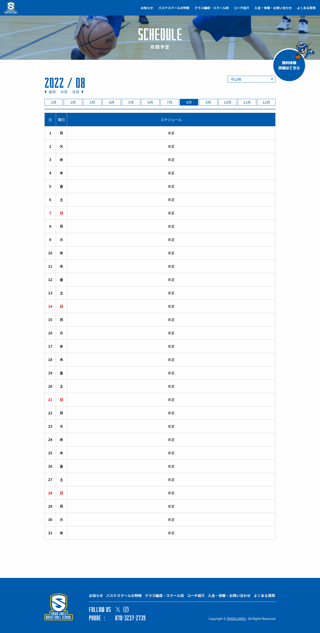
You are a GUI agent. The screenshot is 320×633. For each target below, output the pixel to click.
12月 (266, 102)
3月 (92, 102)
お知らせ (147, 8)
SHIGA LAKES (236, 618)
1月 (53, 102)
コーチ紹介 (241, 8)
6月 (150, 102)
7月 (169, 102)
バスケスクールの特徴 (173, 8)
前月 (52, 91)
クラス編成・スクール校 (211, 8)
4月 (111, 102)
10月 (228, 102)
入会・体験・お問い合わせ (273, 8)
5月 (131, 102)
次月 (75, 91)
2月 (73, 102)
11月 (247, 102)
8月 (189, 102)
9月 (208, 102)
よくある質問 (306, 8)
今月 (64, 91)
